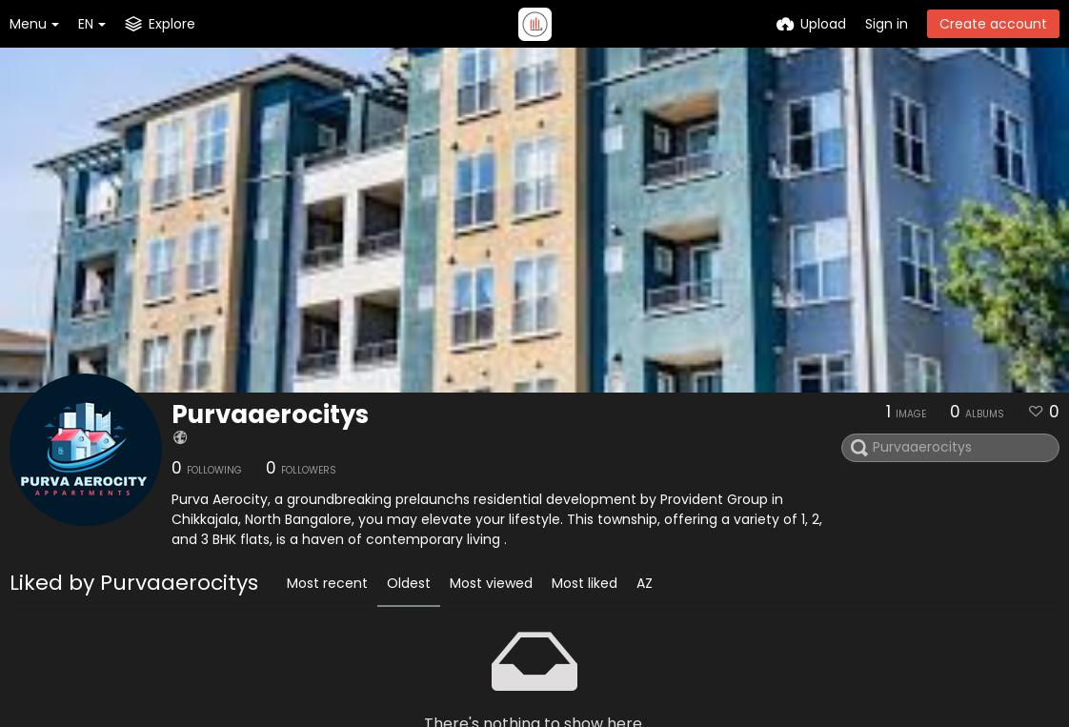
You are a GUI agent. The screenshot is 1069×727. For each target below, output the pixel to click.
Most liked (584, 583)
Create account (993, 23)
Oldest (409, 583)
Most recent (327, 583)
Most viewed (491, 583)
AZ (644, 583)
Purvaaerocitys (270, 414)
